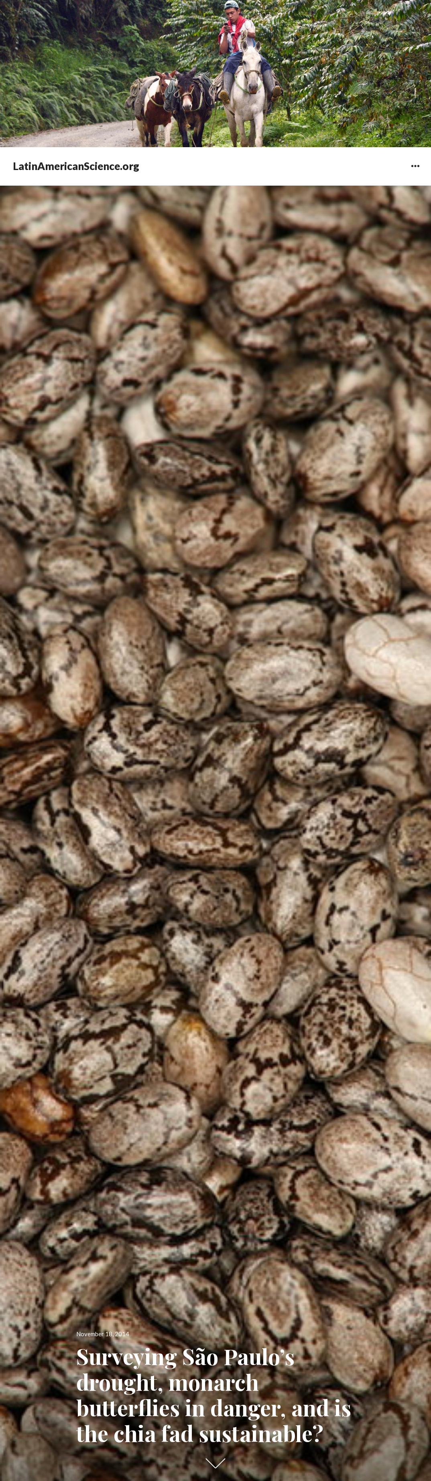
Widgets (415, 171)
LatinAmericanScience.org (76, 166)
